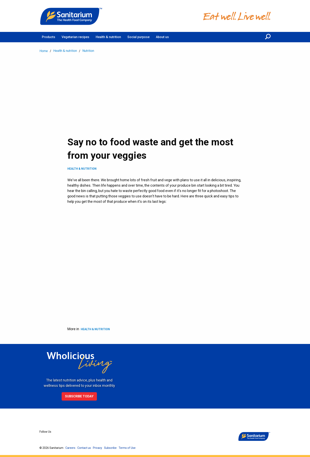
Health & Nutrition (81, 168)
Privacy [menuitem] (97, 447)
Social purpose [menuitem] (138, 37)
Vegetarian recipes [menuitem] (75, 37)
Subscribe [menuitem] (110, 447)
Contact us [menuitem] (84, 447)
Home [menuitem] (43, 51)
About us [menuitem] (162, 37)
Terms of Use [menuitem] (127, 447)
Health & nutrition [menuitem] (108, 37)
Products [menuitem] (48, 37)
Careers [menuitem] (70, 447)
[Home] (71, 16)
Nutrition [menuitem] (88, 51)
